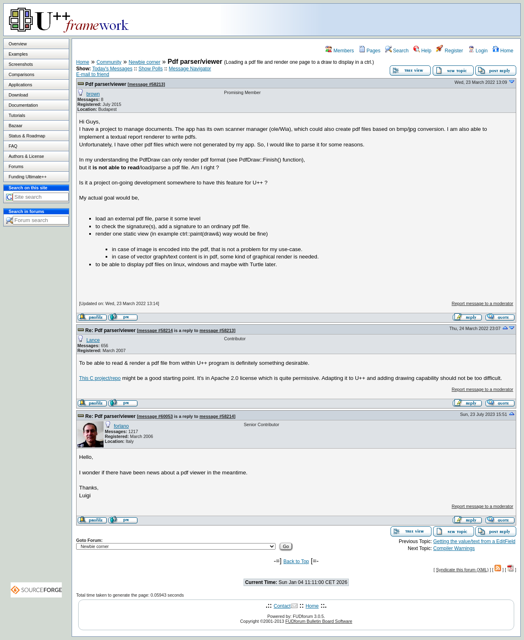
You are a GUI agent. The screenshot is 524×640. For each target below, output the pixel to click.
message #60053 (155, 416)
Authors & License (26, 156)
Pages (369, 51)
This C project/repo (99, 378)
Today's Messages (112, 69)
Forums (16, 166)
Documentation (23, 105)
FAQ (13, 146)
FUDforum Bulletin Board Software (318, 621)
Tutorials (17, 115)
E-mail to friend (92, 74)
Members (339, 51)
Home (502, 51)
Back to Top (296, 561)
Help (422, 51)
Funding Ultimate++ (28, 176)
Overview (18, 43)
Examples (18, 54)
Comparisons (21, 74)
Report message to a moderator (482, 303)
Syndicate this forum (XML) (462, 569)
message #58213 (146, 84)
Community (109, 62)
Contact (282, 606)
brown (93, 94)
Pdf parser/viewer (105, 84)
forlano (121, 426)
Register (449, 51)
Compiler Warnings (454, 548)
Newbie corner (144, 62)
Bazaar (16, 125)
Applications (20, 84)
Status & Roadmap (27, 135)
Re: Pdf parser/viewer (110, 330)
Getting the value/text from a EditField (474, 541)
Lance (93, 340)
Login (478, 51)
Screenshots (21, 64)
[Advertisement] (418, 19)
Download (18, 94)
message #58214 (155, 330)
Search (397, 51)
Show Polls (150, 69)
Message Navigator (190, 69)
